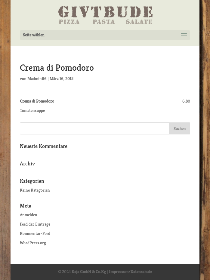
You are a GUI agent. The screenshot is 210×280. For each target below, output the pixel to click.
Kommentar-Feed (35, 233)
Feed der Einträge (35, 224)
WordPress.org (33, 242)
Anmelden (28, 214)
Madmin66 (37, 78)
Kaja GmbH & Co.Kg (89, 271)
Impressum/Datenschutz (130, 271)
